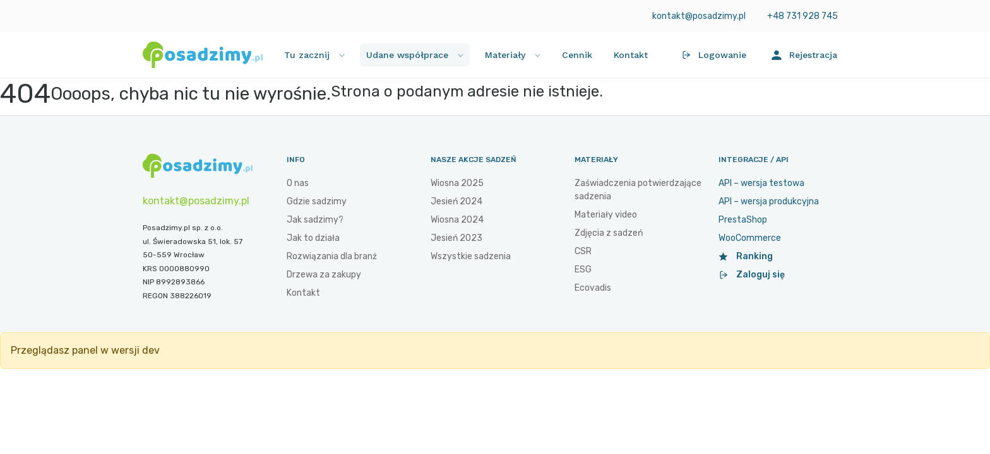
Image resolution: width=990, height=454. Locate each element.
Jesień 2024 (456, 201)
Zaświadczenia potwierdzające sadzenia (638, 190)
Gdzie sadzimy (317, 201)
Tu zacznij (314, 55)
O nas (298, 183)
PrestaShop (743, 219)
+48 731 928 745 (802, 16)
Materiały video (606, 214)
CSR (583, 251)
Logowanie (713, 55)
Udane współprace (414, 55)
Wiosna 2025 (457, 183)
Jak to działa (313, 238)
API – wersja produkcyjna (769, 201)
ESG (583, 269)
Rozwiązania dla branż (332, 256)
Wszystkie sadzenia (471, 256)
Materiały (512, 55)
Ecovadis (593, 287)
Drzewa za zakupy (324, 274)
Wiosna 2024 (457, 219)
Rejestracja (804, 55)
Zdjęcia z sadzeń (609, 233)
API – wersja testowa (761, 183)
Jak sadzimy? (315, 219)
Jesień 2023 (456, 238)
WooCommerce (750, 238)
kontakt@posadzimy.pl (698, 16)
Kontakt (631, 55)
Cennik (577, 55)
